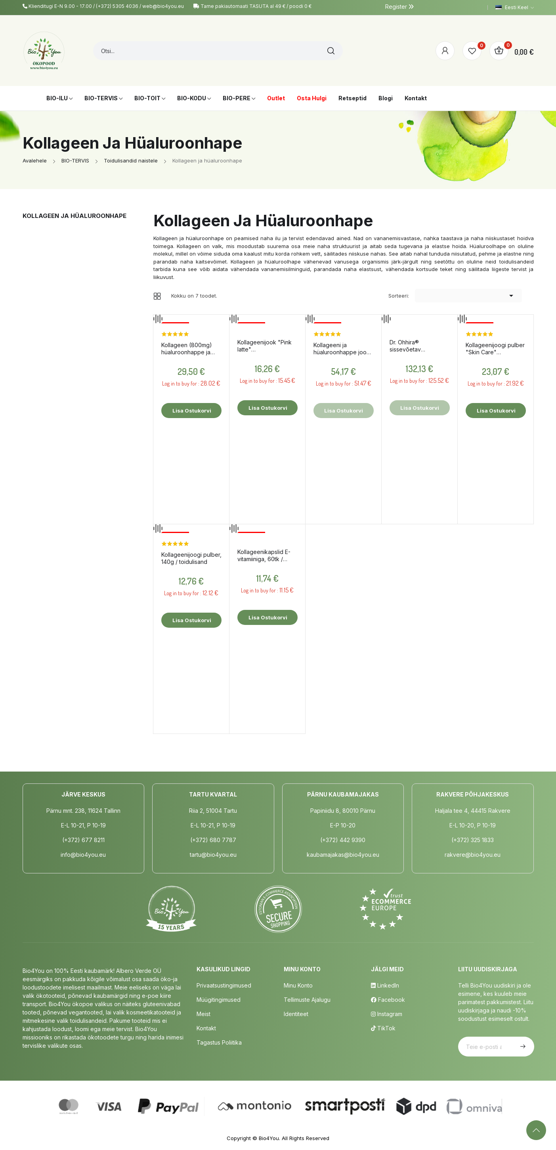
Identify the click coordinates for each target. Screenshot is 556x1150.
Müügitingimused (219, 999)
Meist (203, 1014)
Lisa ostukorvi (191, 410)
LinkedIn (385, 985)
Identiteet (296, 1014)
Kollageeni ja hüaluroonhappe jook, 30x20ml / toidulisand (342, 349)
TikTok (383, 1028)
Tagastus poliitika (219, 1042)
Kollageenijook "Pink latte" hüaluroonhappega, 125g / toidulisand (264, 346)
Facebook (388, 999)
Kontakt (206, 1028)
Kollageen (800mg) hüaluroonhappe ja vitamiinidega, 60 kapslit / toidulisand (186, 349)
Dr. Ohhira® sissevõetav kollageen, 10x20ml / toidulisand (417, 346)
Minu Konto (298, 985)
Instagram (386, 1014)
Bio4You (269, 1138)
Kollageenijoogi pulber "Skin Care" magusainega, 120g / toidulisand (495, 349)
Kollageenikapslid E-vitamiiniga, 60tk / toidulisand (263, 555)
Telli (522, 1046)
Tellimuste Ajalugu (307, 999)
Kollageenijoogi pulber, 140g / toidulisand (191, 558)
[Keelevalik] (514, 7)
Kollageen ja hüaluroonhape (74, 216)
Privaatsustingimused (224, 985)
